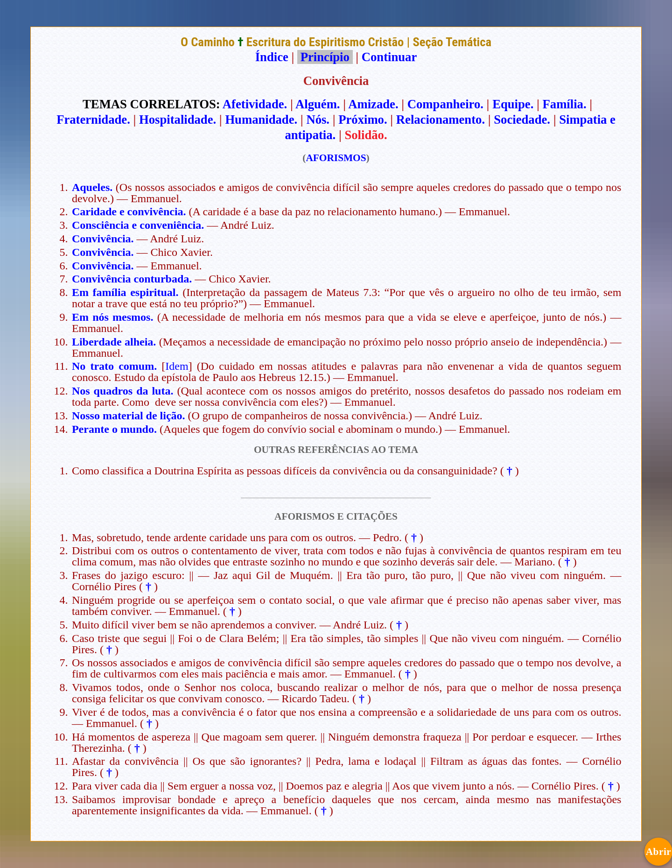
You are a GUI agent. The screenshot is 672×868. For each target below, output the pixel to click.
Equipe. (512, 104)
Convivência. (103, 239)
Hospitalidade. (177, 120)
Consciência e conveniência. (138, 225)
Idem (176, 366)
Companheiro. (445, 104)
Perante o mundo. (114, 429)
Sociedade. (522, 120)
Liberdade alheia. (114, 342)
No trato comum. (114, 366)
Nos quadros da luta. (123, 391)
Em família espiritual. (125, 292)
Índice (271, 57)
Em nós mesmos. (113, 317)
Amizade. (373, 104)
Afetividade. (255, 104)
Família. (565, 104)
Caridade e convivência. (129, 211)
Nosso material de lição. (128, 415)
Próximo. (362, 120)
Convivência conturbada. (132, 279)
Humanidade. (261, 120)
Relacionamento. (440, 120)
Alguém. (317, 104)
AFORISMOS (336, 157)
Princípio (324, 57)
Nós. (317, 120)
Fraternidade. (93, 120)
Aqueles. (92, 187)
